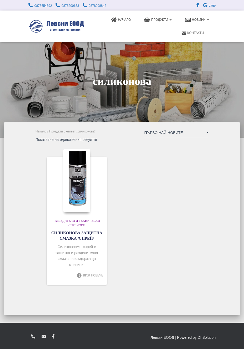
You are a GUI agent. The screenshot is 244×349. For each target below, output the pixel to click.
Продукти (158, 20)
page (209, 5)
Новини (197, 20)
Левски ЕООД (162, 337)
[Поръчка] (176, 134)
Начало (121, 20)
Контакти (192, 33)
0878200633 (70, 6)
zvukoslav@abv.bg (43, 337)
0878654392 (43, 6)
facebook (53, 337)
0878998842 (97, 6)
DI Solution (207, 337)
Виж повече (90, 275)
